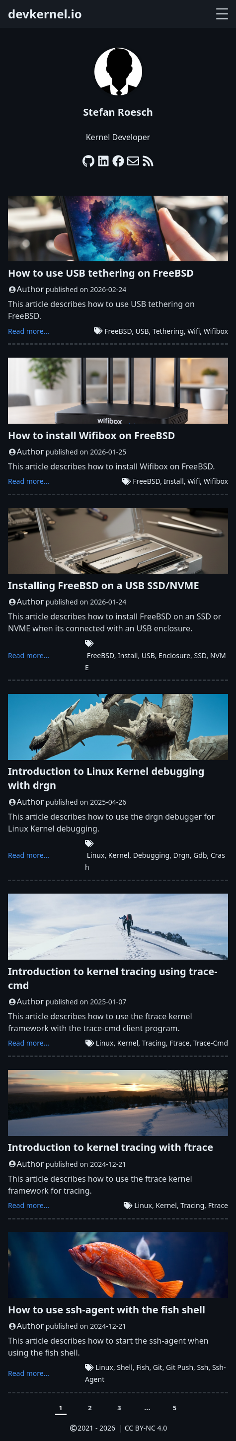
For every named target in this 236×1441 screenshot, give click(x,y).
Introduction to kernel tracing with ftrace (110, 1147)
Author (30, 289)
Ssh (202, 1367)
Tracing (154, 1043)
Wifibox (216, 331)
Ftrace (179, 1043)
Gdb (200, 855)
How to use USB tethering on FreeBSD (101, 273)
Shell (124, 1367)
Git (157, 1367)
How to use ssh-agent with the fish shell (106, 1309)
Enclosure (174, 655)
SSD (200, 655)
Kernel (119, 855)
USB (142, 331)
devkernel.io (45, 13)
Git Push (179, 1367)
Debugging (151, 855)
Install (174, 481)
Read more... (28, 331)
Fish (142, 1367)
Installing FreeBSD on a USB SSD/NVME (103, 585)
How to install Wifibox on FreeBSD (91, 435)
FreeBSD (118, 331)
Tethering (168, 331)
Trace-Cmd (210, 1043)
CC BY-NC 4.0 (146, 1428)
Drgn (181, 855)
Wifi (193, 331)
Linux (96, 855)
